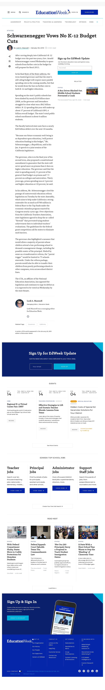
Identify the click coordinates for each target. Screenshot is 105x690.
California (43, 324)
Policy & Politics (32, 22)
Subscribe (89, 12)
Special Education (85, 401)
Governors (31, 324)
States (10, 30)
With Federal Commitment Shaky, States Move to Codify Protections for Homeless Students (14, 552)
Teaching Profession (47, 401)
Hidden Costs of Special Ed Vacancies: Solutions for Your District (82, 410)
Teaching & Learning (52, 22)
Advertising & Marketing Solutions (86, 646)
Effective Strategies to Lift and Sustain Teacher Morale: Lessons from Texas (51, 409)
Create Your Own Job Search (53, 506)
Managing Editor (32, 304)
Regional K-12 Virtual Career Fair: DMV (17, 405)
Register (11, 420)
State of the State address (35, 74)
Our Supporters (37, 653)
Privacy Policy (29, 674)
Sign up (64, 366)
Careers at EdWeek (38, 657)
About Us (35, 639)
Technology (70, 22)
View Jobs (15, 490)
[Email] (41, 367)
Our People (36, 650)
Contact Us (53, 639)
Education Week (44, 304)
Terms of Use (15, 674)
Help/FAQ (52, 648)
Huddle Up (85, 430)
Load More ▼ (52, 588)
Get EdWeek (69, 639)
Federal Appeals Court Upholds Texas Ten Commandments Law (38, 549)
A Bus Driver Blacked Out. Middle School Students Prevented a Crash (70, 93)
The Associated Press (65, 100)
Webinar (59, 401)
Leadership (16, 22)
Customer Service (54, 652)
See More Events (52, 445)
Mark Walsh (82, 568)
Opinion (82, 22)
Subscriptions (69, 643)
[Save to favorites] (9, 61)
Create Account (17, 618)
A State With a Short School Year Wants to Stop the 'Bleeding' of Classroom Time (86, 549)
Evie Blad (10, 573)
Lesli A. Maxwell (22, 48)
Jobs (91, 22)
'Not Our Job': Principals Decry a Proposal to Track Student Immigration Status (62, 550)
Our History (36, 646)
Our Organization (38, 643)
